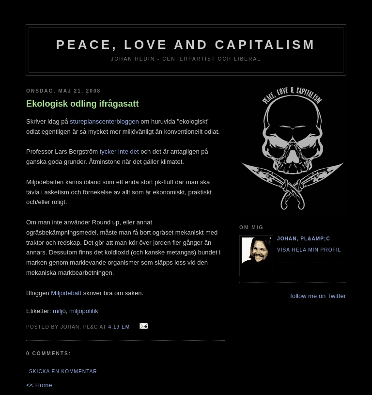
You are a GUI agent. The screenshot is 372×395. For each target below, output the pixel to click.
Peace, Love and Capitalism (186, 44)
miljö (59, 311)
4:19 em (119, 327)
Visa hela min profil (309, 250)
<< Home (39, 385)
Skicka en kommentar (63, 371)
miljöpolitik (83, 311)
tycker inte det (119, 151)
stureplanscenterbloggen (104, 121)
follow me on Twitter (318, 296)
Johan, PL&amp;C (303, 238)
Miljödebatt (66, 293)
